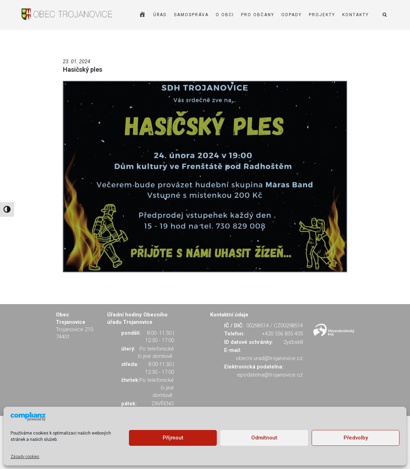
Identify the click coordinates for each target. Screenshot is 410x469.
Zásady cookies (25, 456)
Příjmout (173, 438)
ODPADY (291, 14)
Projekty (322, 14)
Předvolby (356, 438)
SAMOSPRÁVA (191, 14)
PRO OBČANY (257, 14)
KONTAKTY (355, 14)
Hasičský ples (82, 69)
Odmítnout (264, 438)
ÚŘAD (160, 14)
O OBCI (225, 14)
